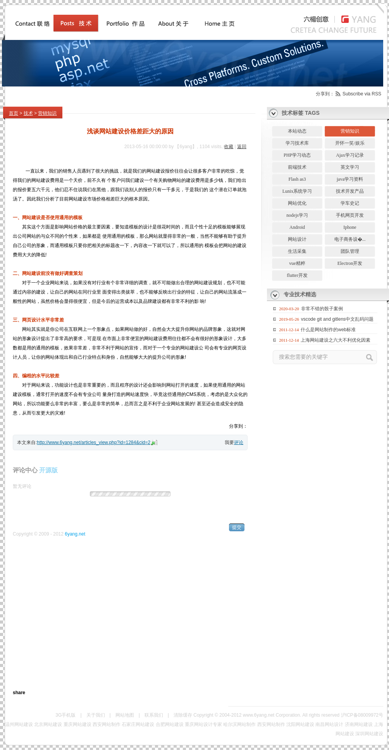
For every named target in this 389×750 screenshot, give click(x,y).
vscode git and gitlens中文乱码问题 (337, 319)
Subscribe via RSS (362, 94)
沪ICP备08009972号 (362, 715)
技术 (28, 113)
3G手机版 (65, 715)
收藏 (228, 146)
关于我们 (95, 715)
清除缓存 (183, 715)
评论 (238, 442)
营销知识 (47, 113)
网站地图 (124, 715)
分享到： (325, 94)
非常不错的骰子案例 (322, 308)
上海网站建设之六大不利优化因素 (335, 340)
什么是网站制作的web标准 (328, 329)
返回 (241, 146)
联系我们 (154, 715)
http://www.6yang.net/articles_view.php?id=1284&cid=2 (93, 442)
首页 (13, 113)
